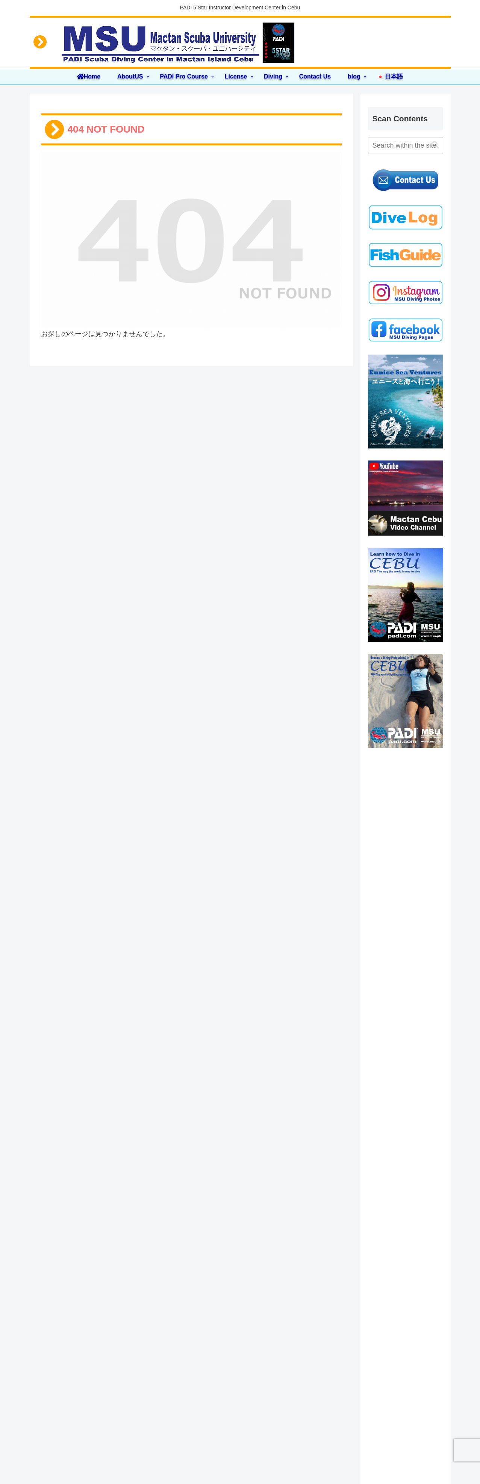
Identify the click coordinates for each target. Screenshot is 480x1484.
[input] (405, 145)
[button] (435, 145)
